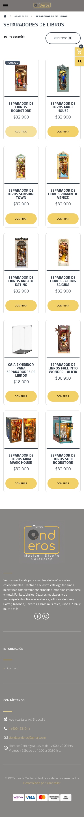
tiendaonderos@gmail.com (27, 737)
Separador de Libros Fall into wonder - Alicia (63, 368)
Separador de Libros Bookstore (21, 107)
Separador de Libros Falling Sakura (63, 281)
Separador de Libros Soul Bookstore (62, 459)
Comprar (63, 131)
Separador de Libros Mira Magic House (21, 459)
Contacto (13, 668)
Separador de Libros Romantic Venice (63, 194)
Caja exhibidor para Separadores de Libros (21, 370)
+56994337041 (19, 728)
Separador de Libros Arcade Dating (21, 281)
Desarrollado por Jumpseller (41, 782)
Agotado (21, 131)
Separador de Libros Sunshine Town (20, 194)
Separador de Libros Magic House (62, 107)
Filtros (63, 38)
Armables (21, 16)
